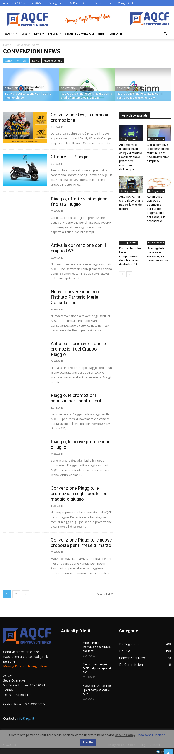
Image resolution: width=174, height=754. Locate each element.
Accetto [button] (87, 742)
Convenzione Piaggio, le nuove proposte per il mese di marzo (81, 542)
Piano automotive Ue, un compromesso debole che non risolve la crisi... (130, 256)
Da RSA (73, 3)
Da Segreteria (56, 3)
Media (101, 33)
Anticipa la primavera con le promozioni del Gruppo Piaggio (78, 349)
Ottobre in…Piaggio (70, 157)
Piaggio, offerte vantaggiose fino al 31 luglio (79, 201)
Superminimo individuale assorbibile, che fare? (97, 647)
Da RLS (86, 3)
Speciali (55, 33)
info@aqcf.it (25, 718)
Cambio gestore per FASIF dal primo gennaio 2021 (97, 668)
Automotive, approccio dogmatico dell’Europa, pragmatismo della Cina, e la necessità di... (156, 209)
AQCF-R (11, 33)
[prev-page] (122, 274)
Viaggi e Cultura (127, 3)
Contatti (115, 33)
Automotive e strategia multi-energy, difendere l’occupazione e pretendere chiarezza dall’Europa (130, 157)
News (39, 33)
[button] (165, 34)
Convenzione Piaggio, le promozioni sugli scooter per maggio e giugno (80, 493)
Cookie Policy (125, 735)
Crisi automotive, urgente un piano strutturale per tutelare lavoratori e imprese (158, 153)
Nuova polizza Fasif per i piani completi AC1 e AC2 (97, 690)
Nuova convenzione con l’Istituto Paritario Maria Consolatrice (75, 297)
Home (7, 45)
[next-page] (25, 594)
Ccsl (26, 33)
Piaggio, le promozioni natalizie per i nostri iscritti (77, 398)
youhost (163, 751)
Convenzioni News (16, 60)
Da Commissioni (104, 3)
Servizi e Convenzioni (79, 33)
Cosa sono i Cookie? (151, 735)
